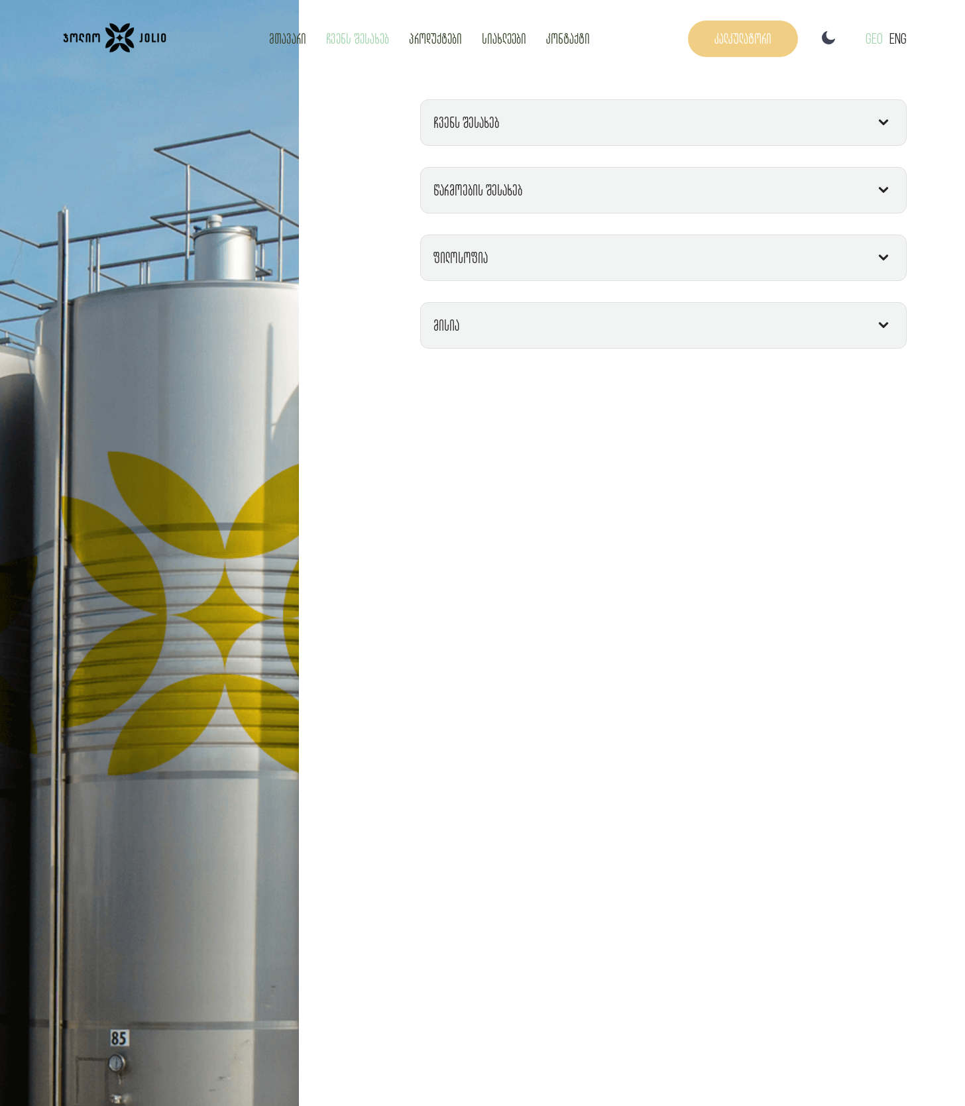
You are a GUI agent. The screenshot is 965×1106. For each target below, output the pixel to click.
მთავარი (287, 38)
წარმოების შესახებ (477, 189)
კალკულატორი (742, 38)
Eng (898, 38)
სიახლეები (504, 38)
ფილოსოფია (460, 257)
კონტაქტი (568, 38)
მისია (446, 325)
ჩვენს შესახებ (357, 38)
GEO (874, 38)
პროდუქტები (435, 38)
